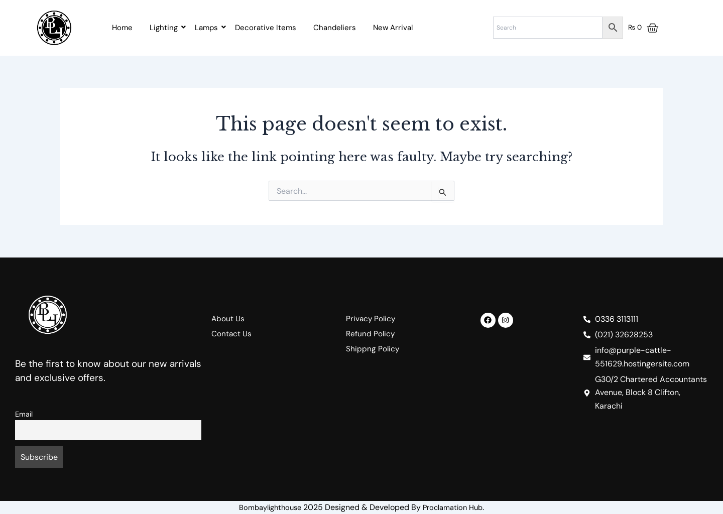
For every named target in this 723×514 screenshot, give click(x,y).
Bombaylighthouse (267, 507)
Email (24, 414)
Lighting (165, 28)
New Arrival (393, 28)
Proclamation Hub (456, 507)
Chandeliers (334, 28)
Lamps (208, 28)
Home (122, 28)
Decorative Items (265, 28)
